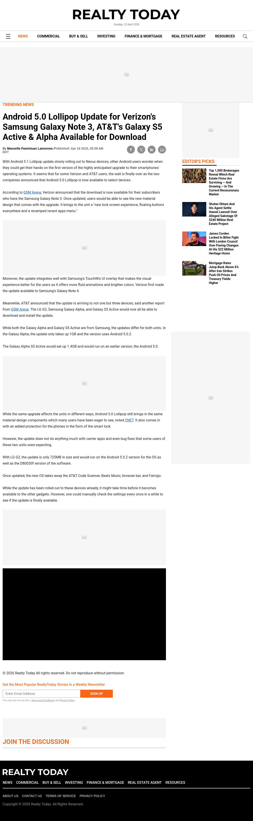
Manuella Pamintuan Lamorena (30, 148)
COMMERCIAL (48, 36)
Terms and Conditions (43, 700)
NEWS (23, 36)
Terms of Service (61, 796)
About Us (10, 796)
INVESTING (106, 36)
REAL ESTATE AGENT (189, 36)
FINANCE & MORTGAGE (143, 36)
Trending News (18, 104)
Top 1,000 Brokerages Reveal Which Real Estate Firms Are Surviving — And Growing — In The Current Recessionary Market (224, 182)
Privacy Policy (67, 700)
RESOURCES (225, 36)
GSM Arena (32, 192)
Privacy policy (92, 796)
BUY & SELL (78, 36)
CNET (129, 420)
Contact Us (32, 796)
